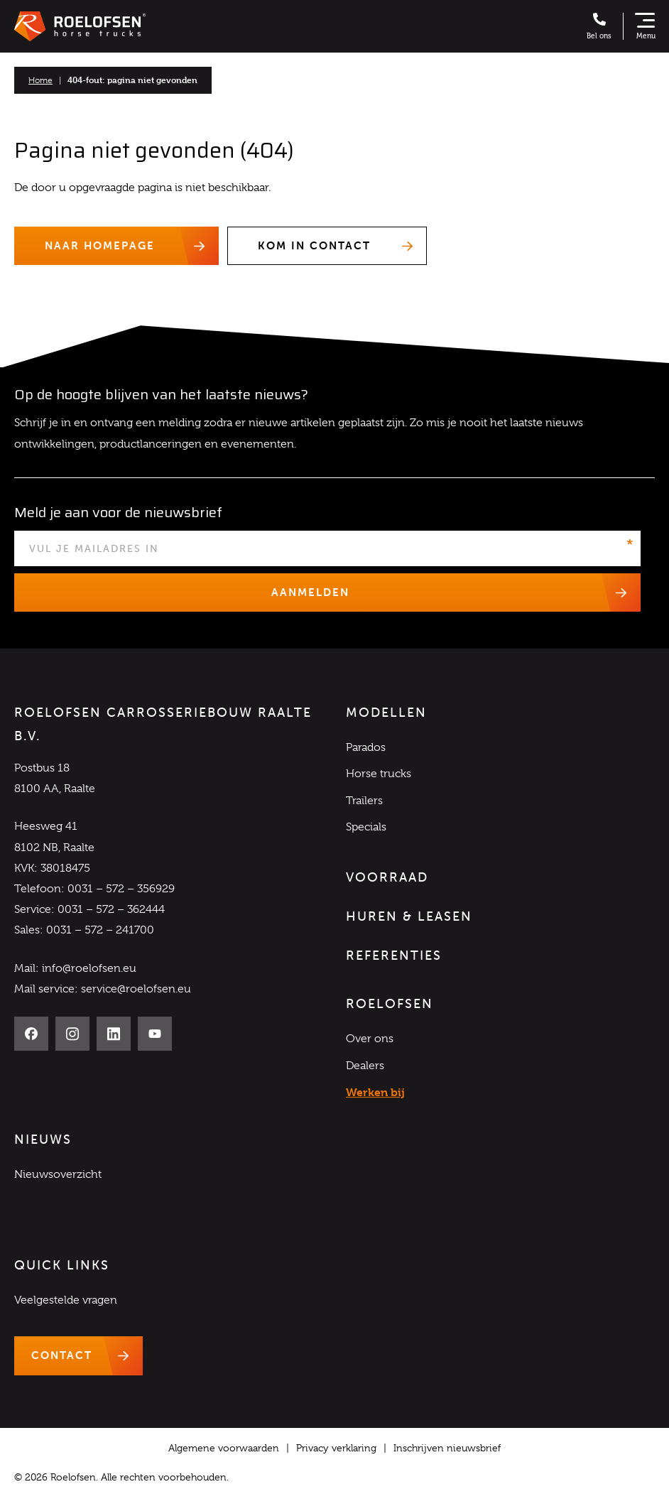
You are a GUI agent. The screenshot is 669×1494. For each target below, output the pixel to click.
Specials (366, 827)
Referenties (394, 955)
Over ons (369, 1039)
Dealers (365, 1065)
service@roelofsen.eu (136, 989)
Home (40, 80)
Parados (366, 747)
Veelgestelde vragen (65, 1300)
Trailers (364, 800)
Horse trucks (378, 774)
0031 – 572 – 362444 (111, 909)
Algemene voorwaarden (223, 1448)
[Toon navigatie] (645, 26)
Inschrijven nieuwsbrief (447, 1448)
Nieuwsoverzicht (58, 1174)
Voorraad (387, 877)
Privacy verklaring (336, 1448)
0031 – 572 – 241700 (100, 930)
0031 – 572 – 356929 (121, 888)
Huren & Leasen (409, 916)
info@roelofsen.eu (89, 968)
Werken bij (375, 1092)
